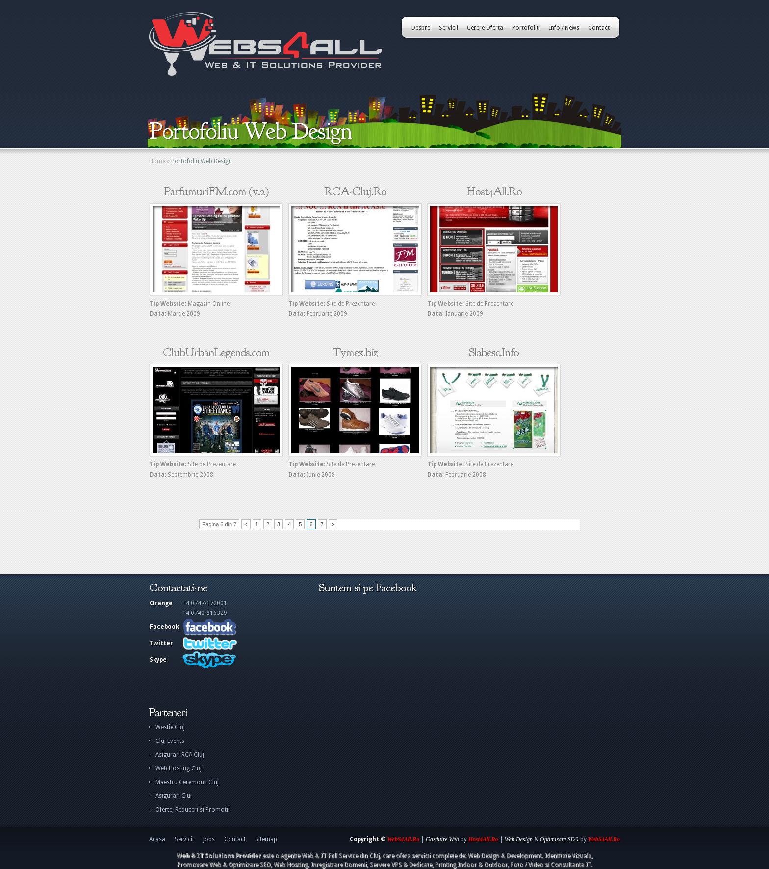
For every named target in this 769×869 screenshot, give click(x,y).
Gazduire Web (442, 839)
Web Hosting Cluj (178, 768)
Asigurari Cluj (173, 795)
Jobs (209, 839)
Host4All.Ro (494, 191)
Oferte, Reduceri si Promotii (192, 809)
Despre (420, 28)
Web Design (519, 839)
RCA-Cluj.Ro (355, 191)
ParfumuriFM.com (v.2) (216, 191)
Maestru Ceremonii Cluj (187, 782)
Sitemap (266, 839)
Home (157, 161)
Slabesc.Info (494, 352)
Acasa (157, 839)
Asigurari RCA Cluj (179, 754)
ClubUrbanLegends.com (216, 352)
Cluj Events (169, 741)
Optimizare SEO (559, 839)
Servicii (448, 28)
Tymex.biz (355, 352)
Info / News (564, 28)
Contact (599, 28)
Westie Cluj (170, 727)
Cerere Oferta (485, 28)
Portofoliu (526, 28)
